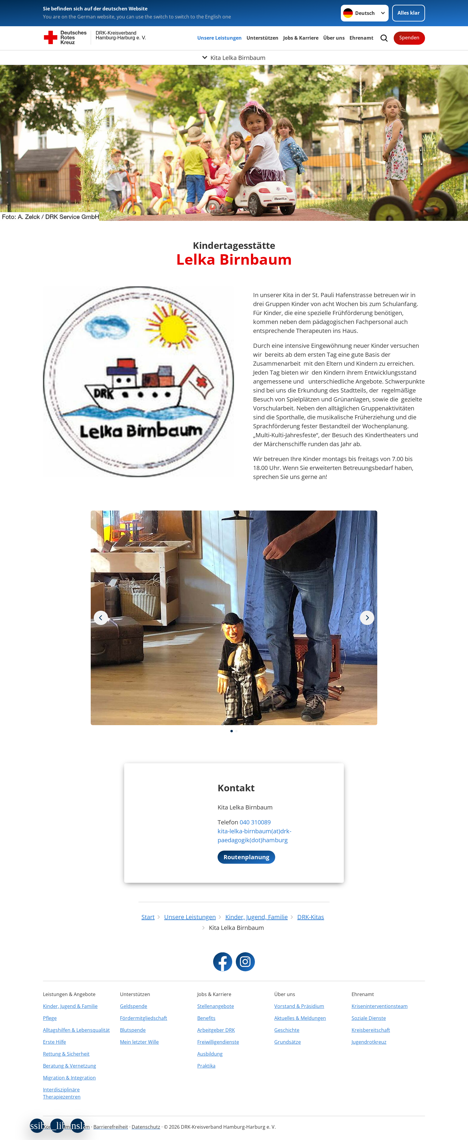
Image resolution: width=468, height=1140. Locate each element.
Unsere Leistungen (219, 38)
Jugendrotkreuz (369, 1042)
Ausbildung (210, 1054)
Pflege (50, 1018)
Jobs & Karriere (300, 38)
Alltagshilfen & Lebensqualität (76, 1030)
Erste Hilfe (54, 1042)
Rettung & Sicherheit (66, 1054)
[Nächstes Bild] (101, 618)
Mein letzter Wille (139, 1042)
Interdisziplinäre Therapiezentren (62, 1093)
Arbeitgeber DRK (216, 1030)
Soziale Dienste (369, 1018)
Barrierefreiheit (110, 1127)
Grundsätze (287, 1042)
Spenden (409, 37)
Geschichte (286, 1030)
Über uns (334, 38)
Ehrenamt (361, 38)
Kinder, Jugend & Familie (70, 1006)
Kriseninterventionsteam (380, 1006)
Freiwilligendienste (218, 1042)
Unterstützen (262, 38)
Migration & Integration (69, 1077)
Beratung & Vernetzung (69, 1066)
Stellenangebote (215, 1006)
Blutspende (133, 1030)
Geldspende (133, 1006)
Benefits (206, 1018)
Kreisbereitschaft (371, 1030)
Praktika (206, 1066)
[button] (231, 731)
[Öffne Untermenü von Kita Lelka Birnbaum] (234, 57)
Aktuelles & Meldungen (300, 1018)
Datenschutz (146, 1127)
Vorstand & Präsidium (299, 1006)
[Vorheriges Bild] (367, 618)
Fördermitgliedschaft (143, 1018)
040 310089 (255, 822)
